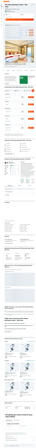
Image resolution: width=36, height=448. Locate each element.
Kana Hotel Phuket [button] (23, 338)
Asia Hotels (12, 429)
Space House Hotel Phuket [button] (9, 338)
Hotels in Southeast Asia (30, 429)
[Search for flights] (1, 4)
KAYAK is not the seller (20, 421)
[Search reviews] (20, 189)
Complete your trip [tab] (9, 404)
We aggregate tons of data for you (20, 422)
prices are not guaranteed (23, 418)
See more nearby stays (31, 325)
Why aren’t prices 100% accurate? (20, 424)
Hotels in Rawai (9, 410)
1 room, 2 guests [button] (8, 17)
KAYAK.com (6, 429)
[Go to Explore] (1, 15)
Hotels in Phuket (23, 429)
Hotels (9, 429)
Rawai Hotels (6, 430)
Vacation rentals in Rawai (23, 410)
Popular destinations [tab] (16, 404)
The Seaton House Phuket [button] (9, 375)
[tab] (10, 185)
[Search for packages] (1, 10)
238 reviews (13, 11)
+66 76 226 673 (7, 10)
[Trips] (1, 22)
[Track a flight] (1, 17)
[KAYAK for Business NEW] (1, 19)
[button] (2, 1)
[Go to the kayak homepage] (6, 1)
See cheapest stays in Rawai (30, 344)
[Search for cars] (1, 8)
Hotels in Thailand (17, 429)
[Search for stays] (1, 6)
